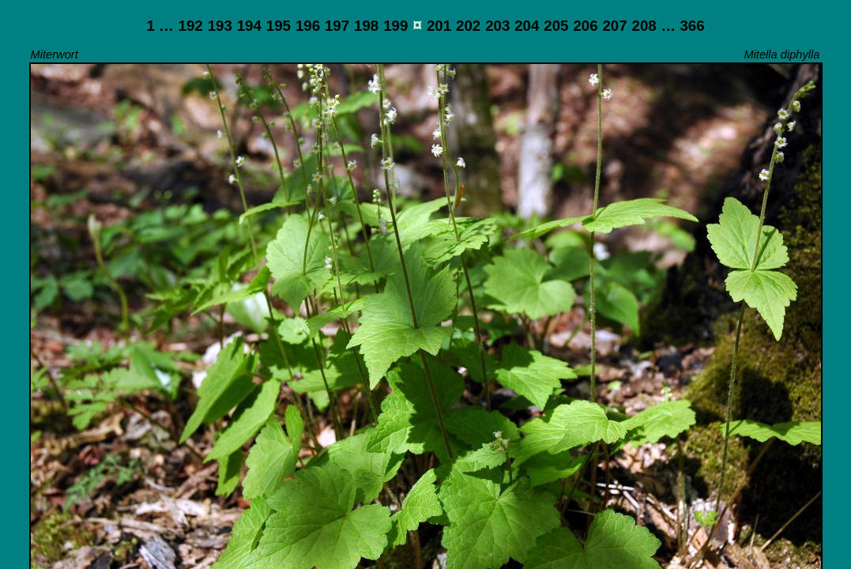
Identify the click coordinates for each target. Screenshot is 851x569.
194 (249, 25)
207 (614, 25)
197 (337, 25)
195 (278, 25)
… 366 (683, 25)
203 (497, 25)
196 (308, 25)
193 (220, 25)
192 (191, 25)
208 (644, 25)
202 (468, 25)
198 (366, 25)
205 (556, 25)
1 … (159, 25)
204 (526, 25)
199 (395, 25)
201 (439, 25)
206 (585, 25)
